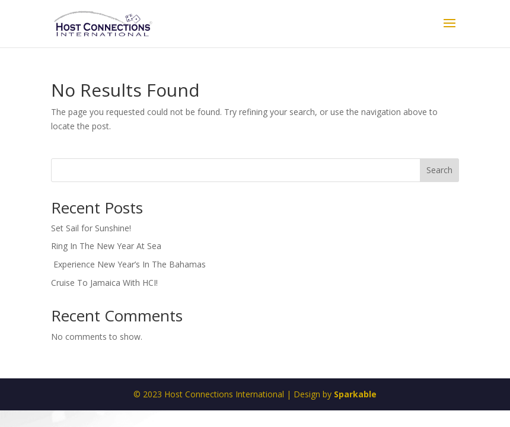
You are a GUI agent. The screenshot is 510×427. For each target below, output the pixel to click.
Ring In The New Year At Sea (106, 245)
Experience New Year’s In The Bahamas (129, 264)
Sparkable (355, 394)
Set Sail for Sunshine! (91, 228)
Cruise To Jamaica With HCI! (104, 282)
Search (439, 170)
